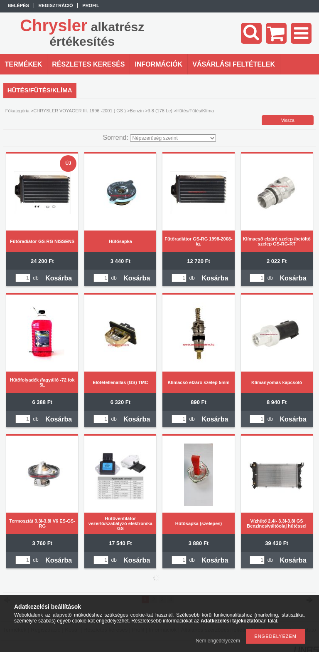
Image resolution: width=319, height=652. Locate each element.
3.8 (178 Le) (160, 110)
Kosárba (58, 278)
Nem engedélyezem (218, 641)
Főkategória (17, 110)
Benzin (137, 110)
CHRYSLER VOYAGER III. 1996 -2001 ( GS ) (79, 110)
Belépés (18, 5)
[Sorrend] (173, 138)
